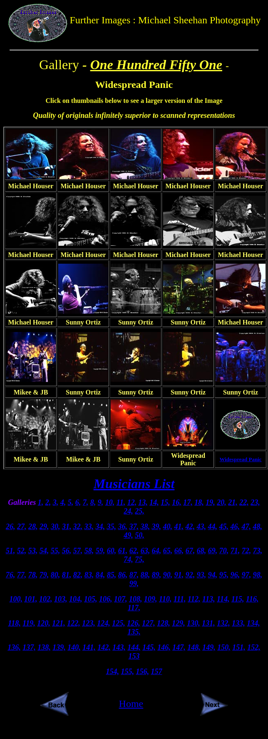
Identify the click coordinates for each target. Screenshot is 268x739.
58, (89, 551)
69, (213, 551)
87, (134, 575)
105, (90, 599)
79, (44, 575)
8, (93, 502)
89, (156, 575)
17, (188, 502)
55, (55, 551)
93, (201, 575)
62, (134, 551)
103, (60, 599)
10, (110, 502)
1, (41, 502)
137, (29, 647)
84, (100, 575)
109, (150, 599)
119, (28, 623)
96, (235, 575)
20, (221, 502)
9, (101, 502)
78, (33, 575)
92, (190, 575)
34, (100, 526)
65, (168, 551)
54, (44, 551)
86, (123, 575)
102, (45, 599)
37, (134, 526)
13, (143, 502)
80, (55, 575)
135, (134, 632)
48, (258, 526)
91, (179, 575)
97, (246, 575)
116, (252, 599)
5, (71, 502)
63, (145, 551)
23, (255, 502)
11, (121, 502)
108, (135, 599)
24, (128, 511)
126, (133, 623)
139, (59, 647)
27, (22, 526)
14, (154, 502)
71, (235, 551)
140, (74, 647)
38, (145, 526)
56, (67, 551)
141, (89, 647)
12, (132, 502)
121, (58, 623)
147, (179, 647)
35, (112, 526)
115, (237, 599)
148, (194, 647)
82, (78, 575)
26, (10, 526)
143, (119, 647)
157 (156, 671)
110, (165, 599)
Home (131, 703)
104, (75, 599)
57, (78, 551)
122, (73, 623)
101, (30, 599)
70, (224, 551)
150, (224, 647)
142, (104, 647)
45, (224, 526)
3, (56, 502)
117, (134, 608)
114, (223, 599)
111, (180, 599)
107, (120, 599)
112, (194, 599)
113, (208, 599)
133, (238, 623)
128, (163, 623)
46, (235, 526)
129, (178, 623)
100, (15, 599)
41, (179, 526)
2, (48, 502)
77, (22, 575)
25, (139, 511)
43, (201, 526)
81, (67, 575)
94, (213, 575)
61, (123, 551)
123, (88, 623)
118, (14, 623)
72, (246, 551)
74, (128, 559)
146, (164, 647)
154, (112, 671)
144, (134, 647)
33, (89, 526)
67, (190, 551)
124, (103, 623)
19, (210, 502)
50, (139, 535)
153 (134, 656)
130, (193, 623)
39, (156, 526)
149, (209, 647)
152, (254, 647)
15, (165, 502)
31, (67, 526)
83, (89, 575)
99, (134, 583)
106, (105, 599)
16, (176, 502)
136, (14, 647)
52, (22, 551)
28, (33, 526)
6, (78, 502)
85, (112, 575)
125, (118, 623)
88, (145, 575)
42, (190, 526)
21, (233, 502)
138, (44, 647)
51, (10, 551)
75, (139, 559)
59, (100, 551)
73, (258, 551)
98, (258, 575)
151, (239, 647)
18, (199, 502)
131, (208, 623)
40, (168, 526)
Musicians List (134, 483)
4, (63, 502)
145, (149, 647)
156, (142, 671)
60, (112, 551)
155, (127, 671)
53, (33, 551)
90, (168, 575)
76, (10, 575)
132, (223, 623)
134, (253, 623)
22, (244, 502)
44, (213, 526)
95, (224, 575)
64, (156, 551)
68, (201, 551)
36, (123, 526)
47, (246, 526)
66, (179, 551)
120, (43, 623)
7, (86, 502)
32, (78, 526)
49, (128, 535)
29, (44, 526)
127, (148, 623)
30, (55, 526)
